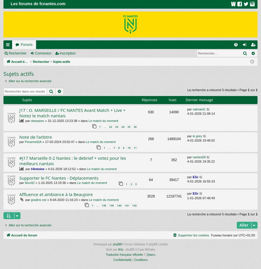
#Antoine (37, 169)
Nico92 (30, 183)
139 (111, 205)
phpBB (117, 244)
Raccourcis (9, 46)
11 (135, 148)
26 (135, 127)
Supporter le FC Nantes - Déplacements (59, 178)
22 (110, 127)
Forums (27, 45)
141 (127, 205)
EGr (195, 177)
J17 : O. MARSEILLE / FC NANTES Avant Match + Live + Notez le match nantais (72, 112)
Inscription (68, 53)
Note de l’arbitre (35, 137)
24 (122, 127)
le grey (197, 136)
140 (119, 205)
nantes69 (199, 157)
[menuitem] (236, 44)
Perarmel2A (33, 142)
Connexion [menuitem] (246, 46)
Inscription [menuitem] (254, 46)
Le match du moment (103, 121)
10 (128, 148)
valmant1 (199, 109)
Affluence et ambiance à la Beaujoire (56, 194)
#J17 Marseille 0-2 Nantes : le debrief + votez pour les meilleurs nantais (72, 160)
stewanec (37, 121)
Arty (120, 249)
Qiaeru (151, 254)
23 (116, 127)
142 (134, 205)
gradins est (38, 200)
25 (128, 127)
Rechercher (18, 53)
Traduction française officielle (124, 254)
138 (104, 205)
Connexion (43, 53)
